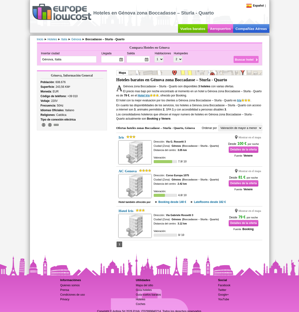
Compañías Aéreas (251, 29)
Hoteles (140, 299)
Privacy (64, 299)
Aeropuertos (220, 29)
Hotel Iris (144, 95)
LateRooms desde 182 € (210, 202)
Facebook (224, 285)
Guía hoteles (144, 290)
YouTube (223, 299)
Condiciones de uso (72, 294)
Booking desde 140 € (172, 202)
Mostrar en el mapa (249, 137)
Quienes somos (70, 285)
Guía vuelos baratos (148, 294)
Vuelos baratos (192, 29)
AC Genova (128, 171)
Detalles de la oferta (243, 149)
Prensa (64, 290)
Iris (239, 100)
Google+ (223, 294)
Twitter (222, 290)
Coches (140, 304)
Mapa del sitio (144, 285)
